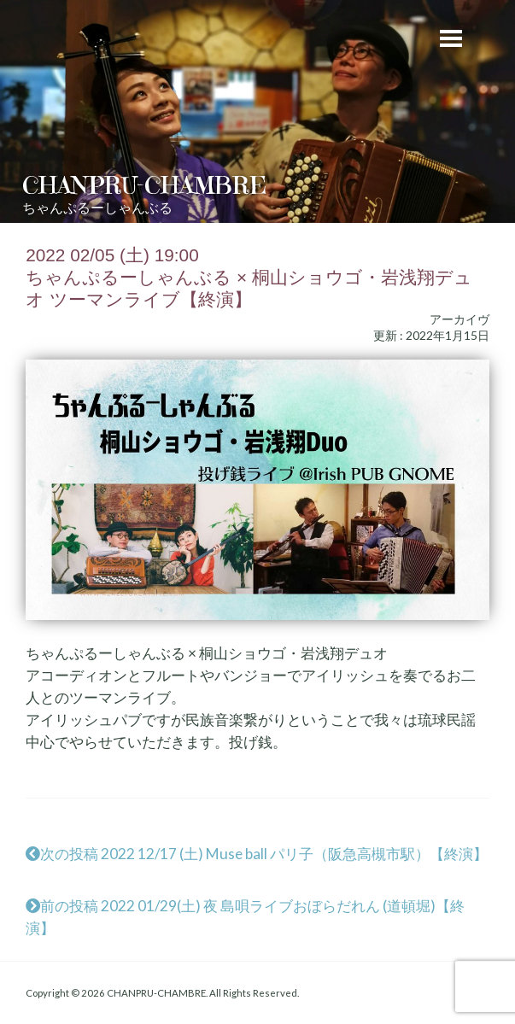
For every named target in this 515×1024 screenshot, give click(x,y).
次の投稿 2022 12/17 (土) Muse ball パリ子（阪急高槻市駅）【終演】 (257, 854)
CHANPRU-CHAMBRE (144, 185)
